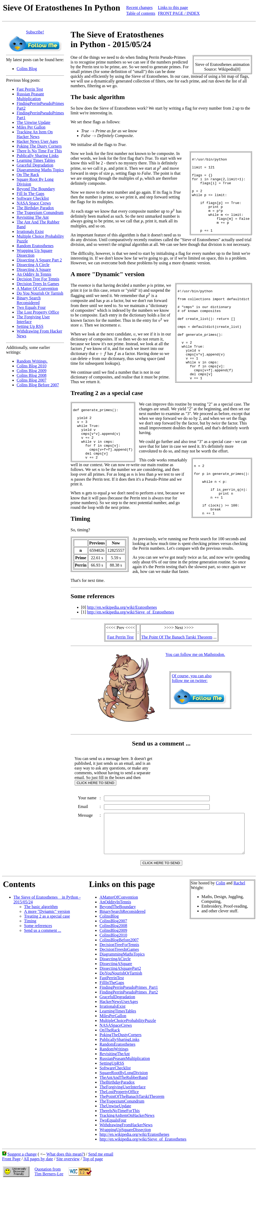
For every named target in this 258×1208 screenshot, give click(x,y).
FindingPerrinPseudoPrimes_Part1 (128, 1013)
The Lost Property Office (38, 312)
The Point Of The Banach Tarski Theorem (177, 651)
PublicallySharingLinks (119, 1065)
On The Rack (28, 174)
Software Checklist (33, 198)
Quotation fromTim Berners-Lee (49, 1197)
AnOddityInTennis (115, 928)
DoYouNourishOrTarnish (120, 999)
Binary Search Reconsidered (29, 300)
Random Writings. (32, 361)
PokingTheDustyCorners (120, 1061)
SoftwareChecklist (115, 1094)
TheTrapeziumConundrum (121, 1127)
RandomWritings (113, 1075)
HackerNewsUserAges (118, 1027)
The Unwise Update (33, 122)
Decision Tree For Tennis (38, 279)
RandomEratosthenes (117, 1070)
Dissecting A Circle (33, 264)
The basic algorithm (41, 933)
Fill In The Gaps (30, 193)
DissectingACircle (115, 985)
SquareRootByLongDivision (123, 1099)
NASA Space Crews (34, 203)
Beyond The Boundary (36, 189)
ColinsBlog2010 (113, 961)
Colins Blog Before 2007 (38, 385)
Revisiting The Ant (33, 217)
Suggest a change (22, 1180)
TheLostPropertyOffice (119, 1118)
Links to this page (173, 7)
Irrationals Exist (30, 231)
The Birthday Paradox (35, 208)
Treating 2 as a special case (47, 942)
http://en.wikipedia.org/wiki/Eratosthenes (122, 621)
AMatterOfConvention (118, 923)
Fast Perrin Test (30, 89)
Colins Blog (27, 68)
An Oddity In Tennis (34, 274)
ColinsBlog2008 (113, 951)
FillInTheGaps (111, 1008)
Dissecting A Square (34, 269)
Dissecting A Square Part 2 (39, 260)
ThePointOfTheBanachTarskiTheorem (131, 1122)
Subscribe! (35, 32)
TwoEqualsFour (112, 1146)
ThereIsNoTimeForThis (119, 1136)
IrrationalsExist (112, 1032)
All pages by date (38, 1185)
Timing (30, 947)
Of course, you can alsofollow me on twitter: (193, 692)
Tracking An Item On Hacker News (35, 134)
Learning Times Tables (36, 160)
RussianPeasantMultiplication (124, 1084)
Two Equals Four (31, 307)
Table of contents (140, 13)
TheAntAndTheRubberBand (123, 1103)
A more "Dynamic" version (47, 937)
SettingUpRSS (111, 1089)
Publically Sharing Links (38, 155)
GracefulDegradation (117, 1023)
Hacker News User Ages (37, 141)
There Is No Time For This (39, 151)
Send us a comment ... (42, 956)
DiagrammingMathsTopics (122, 980)
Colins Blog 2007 (31, 380)
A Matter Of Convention (37, 288)
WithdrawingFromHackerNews (125, 1151)
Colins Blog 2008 (31, 375)
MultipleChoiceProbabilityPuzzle (127, 1046)
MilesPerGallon (112, 1042)
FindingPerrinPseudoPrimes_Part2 (128, 1018)
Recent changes (139, 7)
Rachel (239, 909)
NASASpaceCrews (115, 1051)
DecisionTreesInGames (119, 975)
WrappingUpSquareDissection (125, 1155)
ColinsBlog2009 (113, 956)
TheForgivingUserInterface (122, 1113)
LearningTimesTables (117, 1037)
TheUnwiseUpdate (115, 1132)
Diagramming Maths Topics (40, 170)
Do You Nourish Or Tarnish (40, 293)
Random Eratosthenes (35, 245)
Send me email (100, 1180)
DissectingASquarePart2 (120, 994)
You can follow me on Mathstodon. (196, 668)
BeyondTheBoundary (117, 933)
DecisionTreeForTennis (119, 970)
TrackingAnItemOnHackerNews (126, 1141)
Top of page (93, 1185)
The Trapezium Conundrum (40, 212)
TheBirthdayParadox (117, 1108)
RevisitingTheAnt (114, 1080)
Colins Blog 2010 (31, 366)
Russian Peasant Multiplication (30, 96)
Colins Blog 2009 (31, 370)
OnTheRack (109, 1056)
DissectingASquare (115, 989)
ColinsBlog (109, 942)
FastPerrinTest (111, 1004)
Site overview (67, 1185)
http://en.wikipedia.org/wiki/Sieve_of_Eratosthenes (130, 626)
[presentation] (92, 131)
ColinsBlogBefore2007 (118, 966)
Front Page (11, 1185)
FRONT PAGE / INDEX (179, 13)
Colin (220, 909)
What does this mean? (65, 1180)
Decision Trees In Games (38, 283)
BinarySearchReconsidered (122, 937)
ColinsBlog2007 (113, 947)
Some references (38, 951)
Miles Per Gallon (31, 127)
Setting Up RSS (30, 326)
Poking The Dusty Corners (39, 146)
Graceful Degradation (35, 165)
